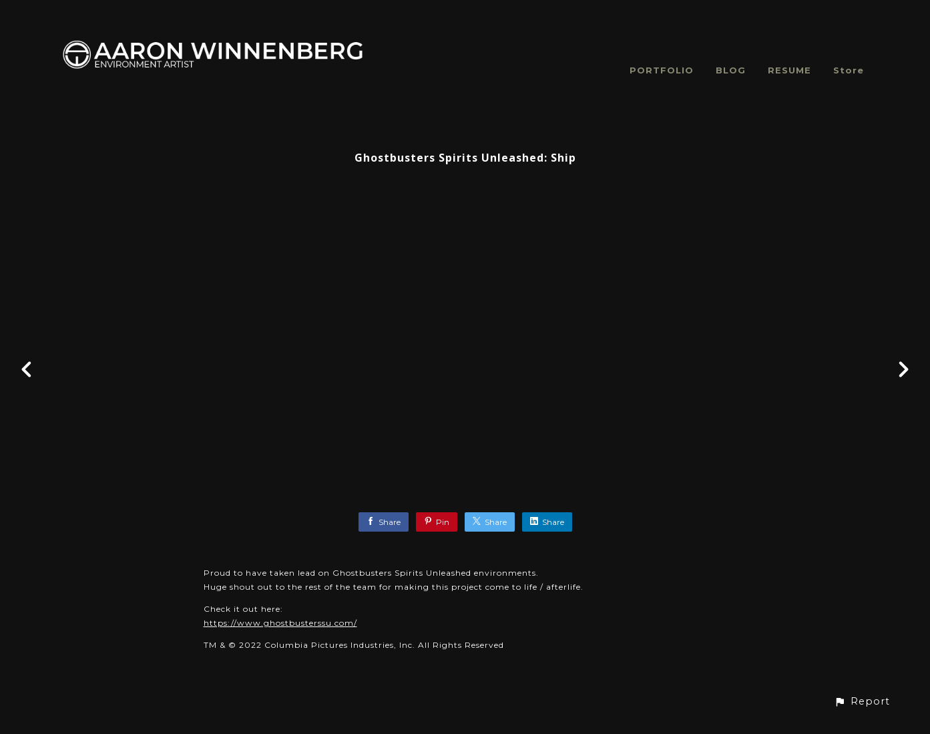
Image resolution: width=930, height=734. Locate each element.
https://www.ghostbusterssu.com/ (280, 623)
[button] (862, 701)
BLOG (731, 70)
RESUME (789, 70)
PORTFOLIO (662, 70)
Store (848, 70)
